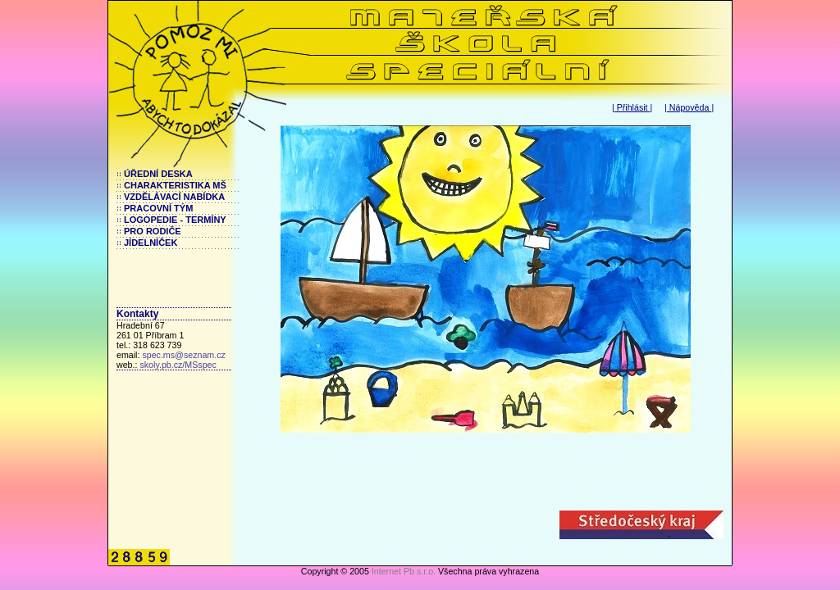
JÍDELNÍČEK (150, 242)
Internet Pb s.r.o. (404, 571)
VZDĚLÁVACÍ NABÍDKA (174, 197)
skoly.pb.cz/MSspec (177, 365)
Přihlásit (632, 107)
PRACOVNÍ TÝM (158, 208)
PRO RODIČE (152, 231)
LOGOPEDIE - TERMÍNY (175, 220)
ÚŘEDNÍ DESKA (158, 174)
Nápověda (689, 107)
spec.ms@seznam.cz (183, 355)
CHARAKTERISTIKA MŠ (175, 185)
